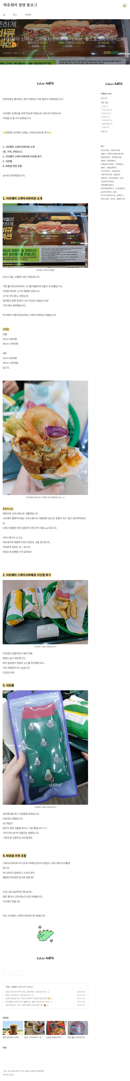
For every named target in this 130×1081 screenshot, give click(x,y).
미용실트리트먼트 (107, 164)
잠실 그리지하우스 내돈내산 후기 (18, 995)
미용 (105, 106)
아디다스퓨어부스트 (108, 195)
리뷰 (7, 987)
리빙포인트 (116, 171)
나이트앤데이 (120, 188)
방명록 (28, 14)
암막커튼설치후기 (107, 188)
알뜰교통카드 (112, 167)
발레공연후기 (105, 157)
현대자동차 (111, 160)
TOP (125, 1072)
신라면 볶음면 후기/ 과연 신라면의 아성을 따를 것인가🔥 (27, 998)
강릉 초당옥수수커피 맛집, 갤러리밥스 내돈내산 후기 (26, 991)
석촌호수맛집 (115, 150)
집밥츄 (105, 127)
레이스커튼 (105, 198)
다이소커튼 (105, 150)
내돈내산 (117, 174)
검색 (119, 5)
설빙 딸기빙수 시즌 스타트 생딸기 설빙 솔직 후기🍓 (25, 1005)
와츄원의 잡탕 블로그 (20, 5)
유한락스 (120, 195)
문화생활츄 (107, 123)
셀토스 (103, 167)
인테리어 (106, 113)
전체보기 (106, 93)
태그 (15, 14)
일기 (104, 98)
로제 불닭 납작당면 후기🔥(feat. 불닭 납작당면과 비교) (27, 1001)
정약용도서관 (117, 157)
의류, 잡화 (107, 110)
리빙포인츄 (107, 120)
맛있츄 (14, 987)
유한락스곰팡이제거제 (115, 153)
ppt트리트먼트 (106, 192)
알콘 (114, 192)
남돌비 (103, 153)
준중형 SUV (121, 198)
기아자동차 (119, 164)
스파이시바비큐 (106, 174)
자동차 (103, 160)
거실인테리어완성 (107, 181)
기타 (104, 131)
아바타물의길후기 (107, 185)
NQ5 (121, 178)
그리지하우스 (105, 171)
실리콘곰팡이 (113, 178)
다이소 (112, 198)
